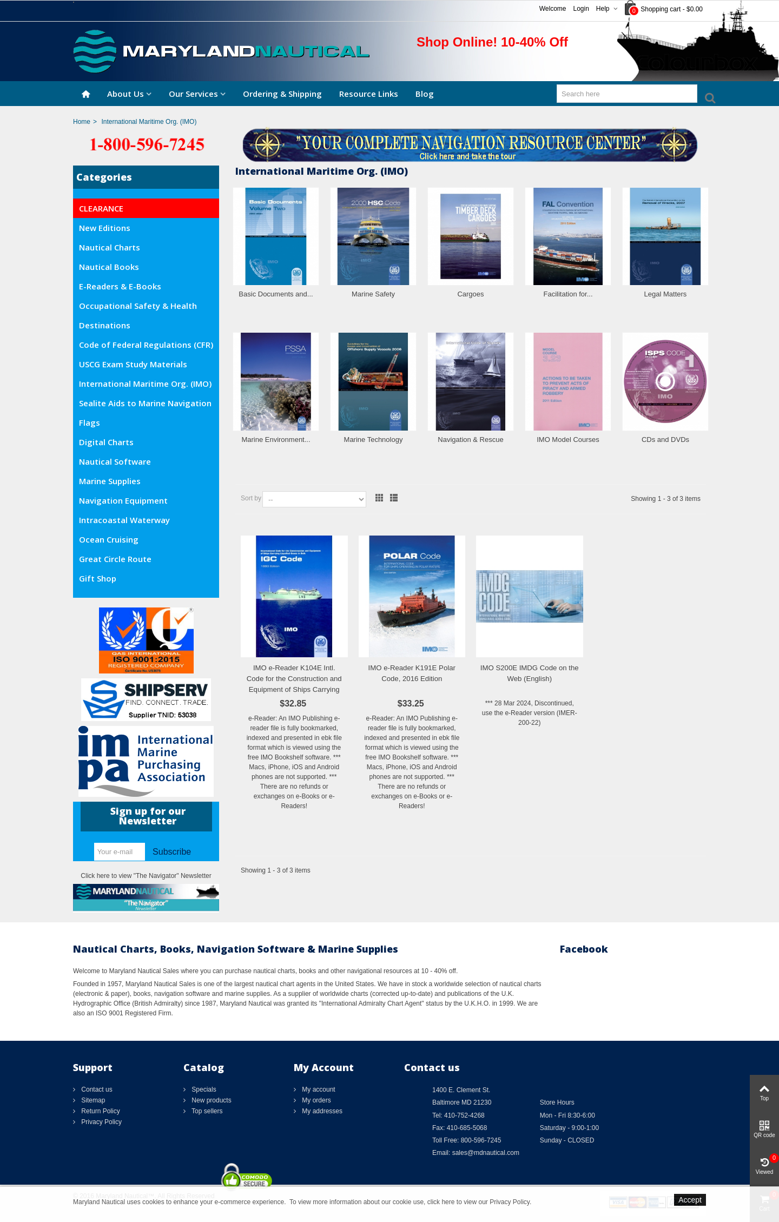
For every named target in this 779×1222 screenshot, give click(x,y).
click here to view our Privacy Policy (478, 1202)
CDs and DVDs (665, 439)
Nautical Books (109, 266)
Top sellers (206, 1111)
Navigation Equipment (123, 500)
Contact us (96, 1089)
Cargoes (470, 294)
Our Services (193, 93)
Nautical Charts (109, 247)
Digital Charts (106, 442)
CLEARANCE (101, 208)
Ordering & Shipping (282, 93)
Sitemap (92, 1100)
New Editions (104, 227)
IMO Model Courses (568, 439)
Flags (89, 422)
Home (81, 121)
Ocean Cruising (108, 539)
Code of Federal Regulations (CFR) (146, 344)
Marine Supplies (110, 480)
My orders (315, 1100)
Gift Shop (97, 578)
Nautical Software (115, 461)
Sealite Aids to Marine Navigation (145, 403)
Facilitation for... (567, 294)
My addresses (321, 1111)
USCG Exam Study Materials (133, 364)
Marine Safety (373, 294)
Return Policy (100, 1111)
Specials (203, 1089)
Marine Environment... (275, 439)
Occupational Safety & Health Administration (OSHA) (138, 307)
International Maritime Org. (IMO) (145, 383)
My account (317, 1089)
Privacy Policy (101, 1122)
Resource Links (368, 93)
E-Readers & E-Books (120, 286)
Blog (424, 93)
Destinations (104, 325)
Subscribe (172, 851)
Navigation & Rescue (470, 439)
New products (211, 1100)
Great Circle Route (115, 558)
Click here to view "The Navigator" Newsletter (146, 876)
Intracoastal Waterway (124, 519)
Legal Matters (665, 294)
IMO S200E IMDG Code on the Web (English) (529, 673)
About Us (125, 93)
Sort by (251, 498)
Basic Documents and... (276, 294)
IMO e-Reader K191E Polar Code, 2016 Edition (411, 673)
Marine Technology (373, 439)
